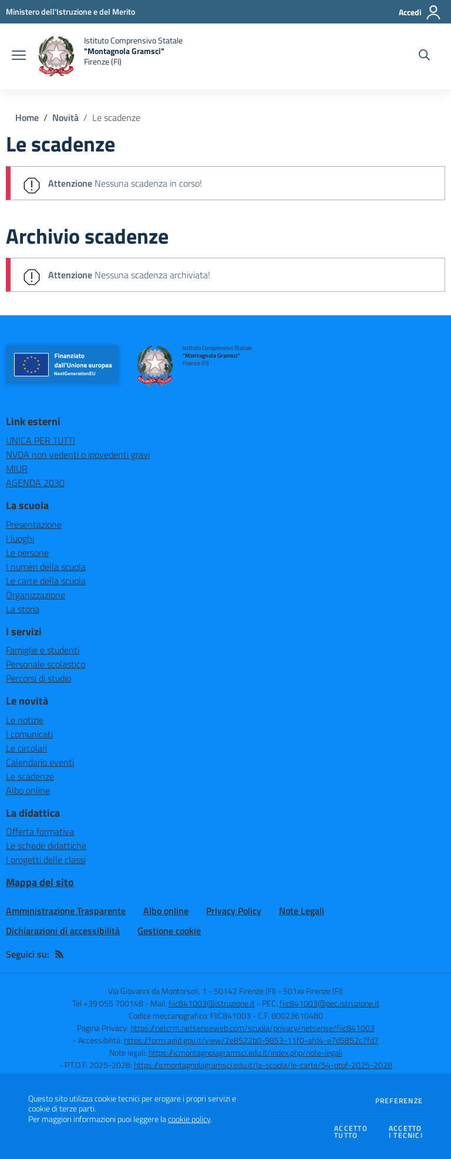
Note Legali (301, 911)
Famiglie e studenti (42, 650)
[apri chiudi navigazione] (19, 56)
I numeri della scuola (46, 567)
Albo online (28, 790)
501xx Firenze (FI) (313, 991)
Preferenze (399, 1100)
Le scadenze (116, 117)
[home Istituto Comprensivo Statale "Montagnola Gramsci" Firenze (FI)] (110, 56)
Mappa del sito (40, 882)
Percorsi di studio (38, 678)
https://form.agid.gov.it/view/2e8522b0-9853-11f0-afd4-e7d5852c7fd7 (251, 1040)
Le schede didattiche (46, 845)
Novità (65, 117)
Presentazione (34, 524)
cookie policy (189, 1119)
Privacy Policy (233, 911)
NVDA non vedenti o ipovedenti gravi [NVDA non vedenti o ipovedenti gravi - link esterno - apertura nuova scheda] (78, 454)
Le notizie (24, 720)
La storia (22, 609)
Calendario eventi (40, 762)
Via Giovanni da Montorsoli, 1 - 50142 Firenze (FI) (192, 991)
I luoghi (20, 538)
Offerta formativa (40, 831)
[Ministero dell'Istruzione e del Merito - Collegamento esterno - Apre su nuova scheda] (70, 11)
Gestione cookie (169, 931)
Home (27, 117)
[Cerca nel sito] (424, 56)
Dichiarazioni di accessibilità (63, 931)
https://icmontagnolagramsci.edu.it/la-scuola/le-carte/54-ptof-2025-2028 (263, 1065)
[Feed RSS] (59, 954)
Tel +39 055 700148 (107, 1003)
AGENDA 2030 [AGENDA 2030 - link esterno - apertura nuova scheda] (35, 483)
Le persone (27, 552)
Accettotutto (351, 1132)
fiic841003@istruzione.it (212, 1003)
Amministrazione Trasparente (66, 911)
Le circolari (26, 748)
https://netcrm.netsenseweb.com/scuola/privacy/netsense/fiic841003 (252, 1028)
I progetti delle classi (46, 860)
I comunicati (29, 734)
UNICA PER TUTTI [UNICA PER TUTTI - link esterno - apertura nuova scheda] (40, 440)
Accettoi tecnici (406, 1132)
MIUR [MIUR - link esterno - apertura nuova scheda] (17, 468)
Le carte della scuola (46, 581)
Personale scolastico (45, 664)
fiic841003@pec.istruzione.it (329, 1003)
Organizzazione (35, 595)
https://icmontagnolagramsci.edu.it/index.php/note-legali (245, 1052)
